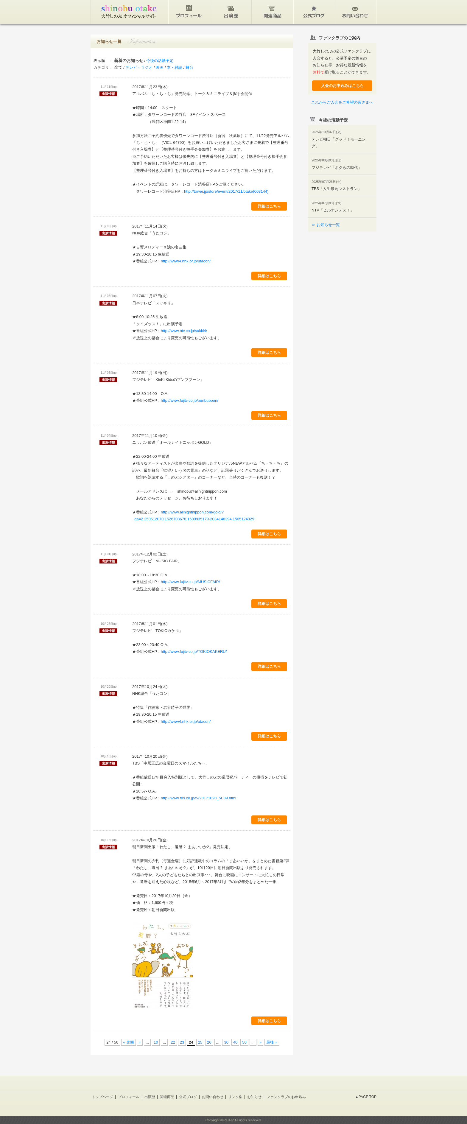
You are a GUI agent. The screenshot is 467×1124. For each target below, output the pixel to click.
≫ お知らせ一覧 (326, 224)
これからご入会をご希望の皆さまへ (342, 102)
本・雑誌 (174, 67)
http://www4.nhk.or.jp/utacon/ (186, 261)
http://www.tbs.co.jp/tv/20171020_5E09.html (198, 798)
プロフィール (128, 1097)
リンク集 (235, 1097)
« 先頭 (128, 1042)
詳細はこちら (269, 206)
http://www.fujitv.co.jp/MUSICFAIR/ (190, 582)
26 (209, 1042)
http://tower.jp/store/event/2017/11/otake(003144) (226, 191)
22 (173, 1042)
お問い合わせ (212, 1097)
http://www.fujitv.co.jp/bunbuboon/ (189, 400)
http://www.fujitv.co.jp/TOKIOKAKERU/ (194, 651)
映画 (160, 67)
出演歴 (149, 1097)
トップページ (102, 1097)
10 (156, 1042)
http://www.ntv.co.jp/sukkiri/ (184, 331)
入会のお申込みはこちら (342, 85)
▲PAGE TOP (365, 1097)
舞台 (189, 67)
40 (235, 1042)
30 (226, 1042)
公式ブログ (188, 1097)
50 (244, 1042)
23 (182, 1042)
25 (200, 1042)
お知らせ (254, 1097)
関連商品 (167, 1097)
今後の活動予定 (159, 60)
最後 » (271, 1042)
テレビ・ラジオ (138, 67)
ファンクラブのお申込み (286, 1097)
